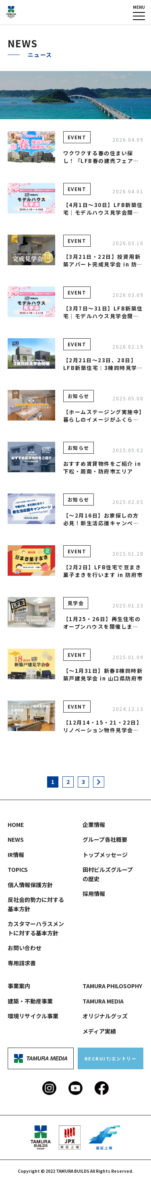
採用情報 (94, 894)
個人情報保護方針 (30, 885)
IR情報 (16, 855)
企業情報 (94, 824)
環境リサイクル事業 (33, 1016)
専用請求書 (22, 963)
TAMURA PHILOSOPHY (112, 986)
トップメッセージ (105, 855)
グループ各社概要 (105, 839)
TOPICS (18, 869)
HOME (16, 824)
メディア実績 (99, 1031)
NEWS (16, 839)
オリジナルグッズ (105, 1016)
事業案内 (19, 986)
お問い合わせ (24, 948)
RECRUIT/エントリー (111, 1058)
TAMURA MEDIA (103, 1001)
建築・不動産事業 (30, 1001)
